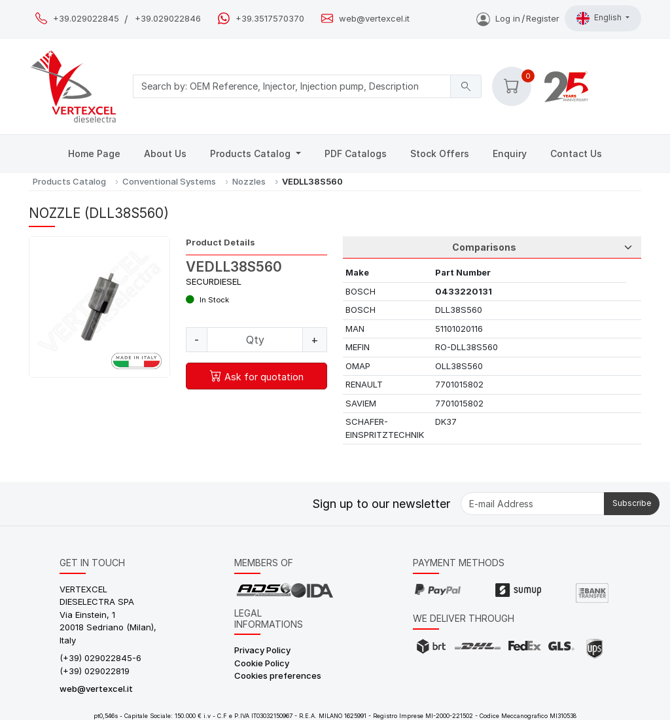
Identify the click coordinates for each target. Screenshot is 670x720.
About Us (165, 153)
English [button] (600, 18)
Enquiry (510, 153)
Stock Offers (439, 153)
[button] (511, 86)
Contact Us (576, 153)
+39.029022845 (86, 18)
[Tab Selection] (492, 247)
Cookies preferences (277, 675)
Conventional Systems (169, 181)
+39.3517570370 (270, 18)
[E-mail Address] (533, 503)
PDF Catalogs (356, 153)
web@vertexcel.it (374, 18)
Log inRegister (517, 18)
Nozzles (249, 181)
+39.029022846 (168, 18)
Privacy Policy (262, 650)
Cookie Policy (261, 663)
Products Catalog (251, 153)
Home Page (94, 153)
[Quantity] (255, 339)
